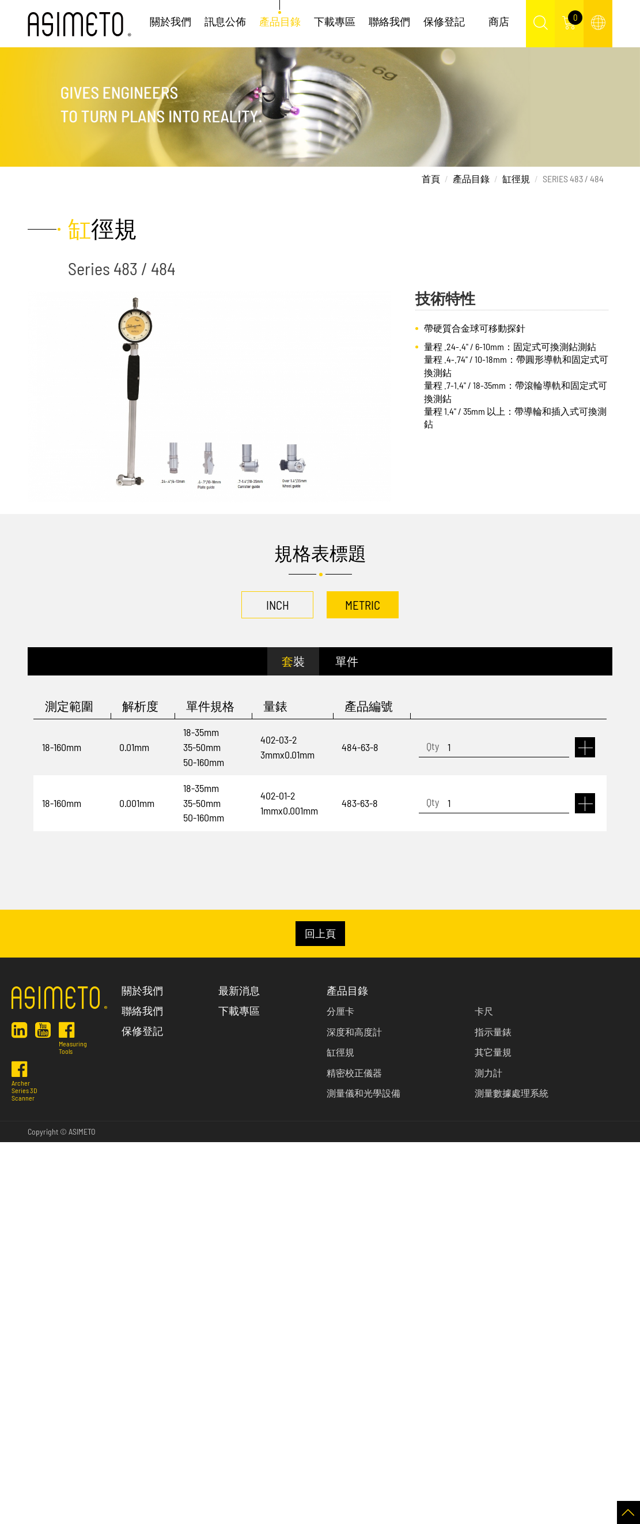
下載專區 (334, 21)
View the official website (92, 1283)
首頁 (431, 178)
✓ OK (293, 1516)
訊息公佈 (225, 21)
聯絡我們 (389, 21)
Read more (23, 1283)
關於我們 (170, 21)
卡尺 (484, 1010)
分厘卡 (340, 1010)
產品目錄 (280, 21)
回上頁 (320, 933)
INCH (277, 605)
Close (10, 1149)
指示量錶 (493, 1031)
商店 (498, 21)
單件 (346, 661)
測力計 (488, 1072)
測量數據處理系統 (511, 1092)
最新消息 (239, 990)
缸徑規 (516, 178)
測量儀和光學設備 (363, 1092)
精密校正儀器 (354, 1072)
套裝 (293, 661)
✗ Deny (14, 1193)
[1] (494, 747)
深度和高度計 (354, 1031)
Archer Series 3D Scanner (24, 1085)
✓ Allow (14, 1179)
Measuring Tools (73, 1042)
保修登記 (444, 21)
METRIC (362, 605)
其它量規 (493, 1051)
